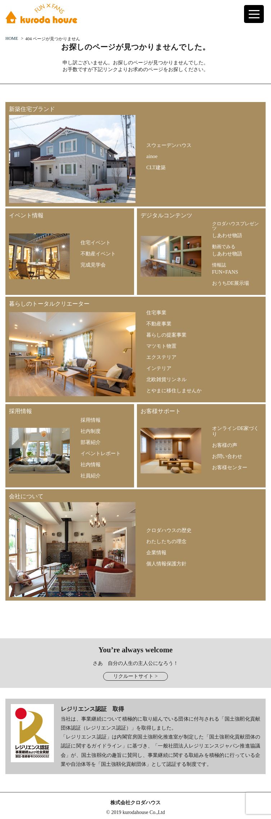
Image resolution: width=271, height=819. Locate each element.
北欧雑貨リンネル (166, 379)
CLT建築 (156, 167)
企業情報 (156, 552)
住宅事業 (156, 312)
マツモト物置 (161, 346)
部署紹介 (91, 442)
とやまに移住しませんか (174, 390)
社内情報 (91, 464)
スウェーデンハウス (169, 145)
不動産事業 (158, 324)
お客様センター (229, 467)
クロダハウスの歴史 (169, 530)
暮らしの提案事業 (166, 335)
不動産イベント (98, 253)
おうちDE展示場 (230, 283)
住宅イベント (96, 242)
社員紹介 (91, 475)
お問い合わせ (227, 456)
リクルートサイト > (135, 676)
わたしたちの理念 (166, 541)
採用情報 (91, 420)
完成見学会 (93, 265)
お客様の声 (224, 445)
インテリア (158, 368)
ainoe (151, 156)
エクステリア (161, 357)
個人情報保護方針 (166, 563)
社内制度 (91, 431)
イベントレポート (101, 453)
